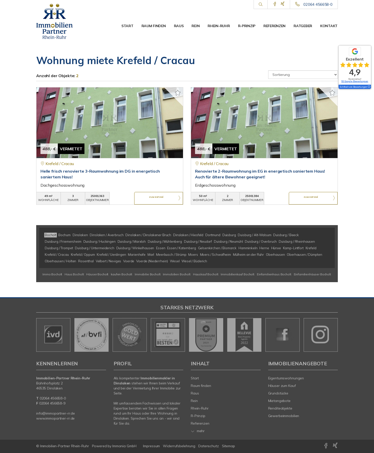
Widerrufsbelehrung (179, 446)
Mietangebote (279, 400)
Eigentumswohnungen (286, 378)
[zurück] (42, 335)
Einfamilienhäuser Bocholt (312, 274)
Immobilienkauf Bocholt (237, 274)
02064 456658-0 (318, 4)
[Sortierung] (303, 74)
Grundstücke (278, 393)
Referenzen (274, 26)
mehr (198, 431)
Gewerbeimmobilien (283, 416)
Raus (179, 26)
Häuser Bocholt (97, 274)
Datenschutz (208, 446)
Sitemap (228, 446)
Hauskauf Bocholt (205, 274)
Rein (196, 26)
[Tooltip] (368, 87)
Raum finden (154, 26)
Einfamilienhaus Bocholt (274, 274)
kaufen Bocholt (121, 274)
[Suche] (260, 4)
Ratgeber (303, 26)
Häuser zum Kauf (282, 385)
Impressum (151, 446)
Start (127, 26)
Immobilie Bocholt (148, 274)
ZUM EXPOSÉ (156, 198)
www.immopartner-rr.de (55, 418)
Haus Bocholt (74, 274)
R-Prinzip (246, 26)
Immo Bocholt (52, 274)
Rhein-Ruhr (219, 26)
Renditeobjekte (280, 408)
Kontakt (329, 26)
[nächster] (332, 335)
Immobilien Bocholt (176, 274)
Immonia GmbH (124, 446)
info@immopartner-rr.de (55, 413)
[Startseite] (58, 21)
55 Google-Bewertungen (354, 81)
